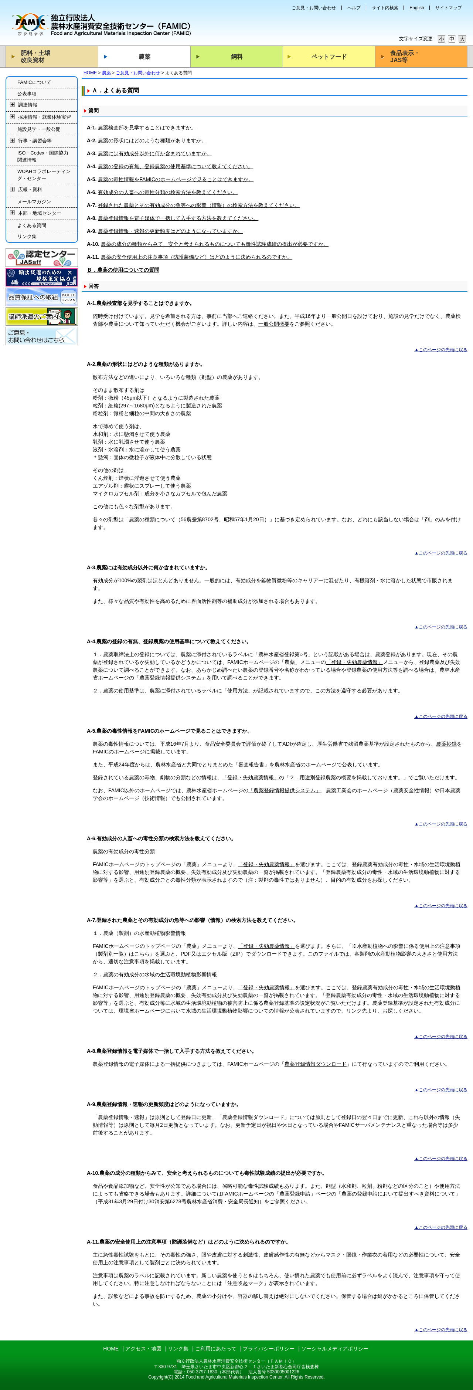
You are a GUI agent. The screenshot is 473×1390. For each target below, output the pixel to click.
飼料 (237, 57)
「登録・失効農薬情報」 (354, 662)
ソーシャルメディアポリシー (334, 1349)
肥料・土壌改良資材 (35, 56)
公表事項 (27, 93)
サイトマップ (448, 7)
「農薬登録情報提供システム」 (170, 678)
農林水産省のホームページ (306, 764)
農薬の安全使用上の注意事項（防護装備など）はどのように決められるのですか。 (196, 257)
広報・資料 (30, 190)
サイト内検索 (385, 7)
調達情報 (27, 105)
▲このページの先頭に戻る (440, 349)
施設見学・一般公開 (39, 129)
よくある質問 (31, 225)
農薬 (144, 57)
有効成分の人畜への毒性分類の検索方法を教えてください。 (168, 192)
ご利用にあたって (215, 1349)
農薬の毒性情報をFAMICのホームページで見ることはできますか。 (175, 179)
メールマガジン (34, 201)
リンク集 (27, 236)
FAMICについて (34, 82)
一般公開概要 (273, 324)
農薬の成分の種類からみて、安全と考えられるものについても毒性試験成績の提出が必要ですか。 (215, 244)
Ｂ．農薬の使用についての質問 (123, 270)
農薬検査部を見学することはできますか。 (147, 127)
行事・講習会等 (35, 140)
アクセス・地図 (143, 1349)
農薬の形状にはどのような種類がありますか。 (152, 140)
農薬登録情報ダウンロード (316, 1064)
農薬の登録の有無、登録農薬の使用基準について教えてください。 (175, 166)
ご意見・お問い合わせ (314, 7)
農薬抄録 (446, 744)
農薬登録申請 (294, 1194)
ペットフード (329, 57)
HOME (90, 72)
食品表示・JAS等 (405, 56)
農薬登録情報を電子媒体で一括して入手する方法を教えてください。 (178, 218)
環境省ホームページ (142, 1011)
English (416, 7)
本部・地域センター (39, 213)
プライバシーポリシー (269, 1349)
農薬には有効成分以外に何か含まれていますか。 (155, 153)
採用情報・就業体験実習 (44, 117)
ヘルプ (354, 7)
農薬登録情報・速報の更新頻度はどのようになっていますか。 (170, 231)
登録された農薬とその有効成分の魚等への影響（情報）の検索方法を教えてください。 (199, 205)
